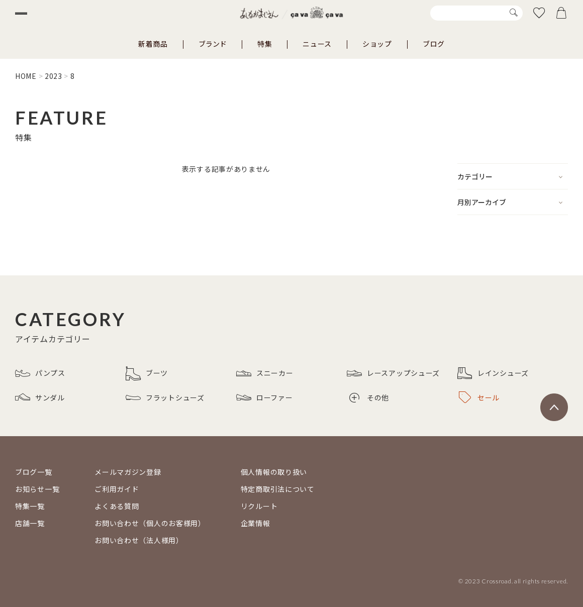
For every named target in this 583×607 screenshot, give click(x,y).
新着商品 (153, 43)
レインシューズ (493, 373)
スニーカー (265, 373)
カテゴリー (475, 176)
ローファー (264, 397)
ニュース (317, 43)
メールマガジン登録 (127, 472)
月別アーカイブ (481, 202)
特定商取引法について (278, 489)
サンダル (40, 397)
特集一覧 (30, 506)
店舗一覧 (30, 523)
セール (479, 397)
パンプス (40, 373)
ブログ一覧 (33, 472)
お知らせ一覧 (37, 489)
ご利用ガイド (116, 489)
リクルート (259, 506)
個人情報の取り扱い (274, 472)
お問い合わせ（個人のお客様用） (150, 523)
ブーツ (147, 373)
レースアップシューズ (393, 373)
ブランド (213, 43)
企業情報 (255, 523)
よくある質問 (116, 506)
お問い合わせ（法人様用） (138, 540)
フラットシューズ (165, 397)
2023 (53, 76)
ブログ (434, 43)
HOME (26, 76)
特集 (264, 43)
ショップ (377, 43)
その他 (369, 397)
